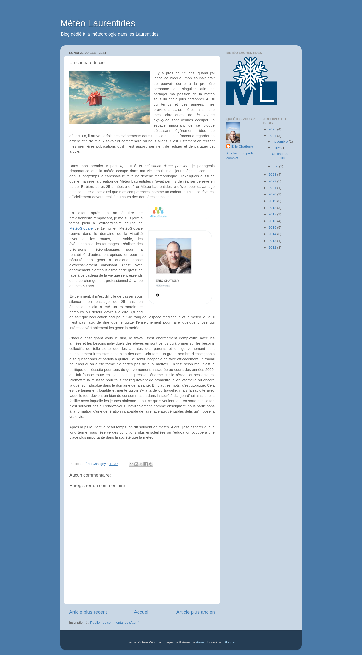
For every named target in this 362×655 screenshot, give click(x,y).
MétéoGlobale (81, 228)
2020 (272, 194)
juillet (277, 148)
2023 (272, 174)
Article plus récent (88, 612)
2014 (272, 234)
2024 (272, 136)
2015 (272, 227)
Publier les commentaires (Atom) (115, 622)
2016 (272, 221)
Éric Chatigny (242, 146)
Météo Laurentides (97, 23)
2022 (272, 181)
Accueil (141, 612)
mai (276, 166)
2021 (272, 188)
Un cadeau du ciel (280, 156)
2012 (272, 247)
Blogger (229, 642)
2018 (272, 208)
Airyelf (201, 642)
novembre (281, 141)
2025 (272, 129)
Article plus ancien (195, 612)
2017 (272, 214)
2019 (272, 201)
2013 (272, 241)
